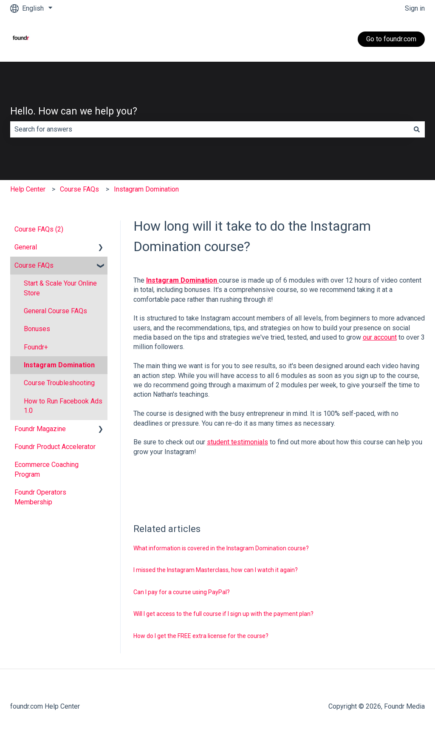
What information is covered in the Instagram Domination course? (221, 548)
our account (380, 337)
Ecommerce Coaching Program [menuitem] (46, 469)
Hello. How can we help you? (73, 111)
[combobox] (209, 129)
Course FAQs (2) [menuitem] (38, 229)
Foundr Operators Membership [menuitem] (40, 497)
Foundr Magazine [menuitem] (40, 429)
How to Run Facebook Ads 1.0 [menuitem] (63, 406)
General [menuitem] (25, 247)
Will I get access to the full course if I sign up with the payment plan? (223, 613)
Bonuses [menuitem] (37, 329)
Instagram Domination (146, 189)
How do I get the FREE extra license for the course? (200, 635)
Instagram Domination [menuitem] (59, 365)
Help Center (27, 189)
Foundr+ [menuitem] (36, 347)
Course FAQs (79, 189)
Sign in (415, 8)
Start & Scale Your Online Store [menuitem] (60, 288)
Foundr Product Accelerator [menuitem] (55, 447)
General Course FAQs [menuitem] (55, 311)
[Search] (417, 129)
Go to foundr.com (391, 39)
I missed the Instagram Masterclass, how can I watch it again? (215, 569)
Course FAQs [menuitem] (34, 265)
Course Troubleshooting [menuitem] (59, 383)
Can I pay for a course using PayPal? (181, 592)
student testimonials (237, 442)
